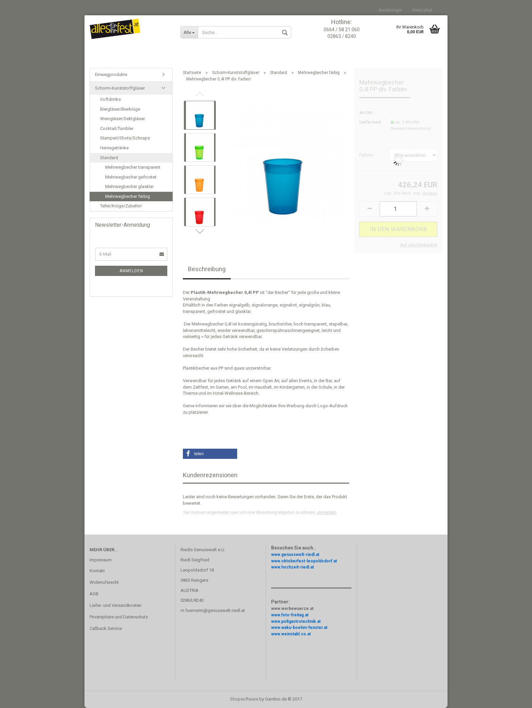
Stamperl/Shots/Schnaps (125, 138)
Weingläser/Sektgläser (122, 118)
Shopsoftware (244, 699)
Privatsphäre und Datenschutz (119, 616)
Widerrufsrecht (104, 582)
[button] (210, 454)
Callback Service (106, 628)
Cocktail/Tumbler (116, 128)
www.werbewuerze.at (292, 608)
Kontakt (97, 570)
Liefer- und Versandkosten (115, 605)
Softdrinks (110, 99)
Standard (109, 157)
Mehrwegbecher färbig (127, 196)
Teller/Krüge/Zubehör (121, 205)
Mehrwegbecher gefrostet (130, 177)
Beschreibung (207, 269)
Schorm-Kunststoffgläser (120, 88)
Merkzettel (422, 10)
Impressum (101, 559)
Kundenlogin (390, 10)
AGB (94, 593)
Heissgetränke (114, 147)
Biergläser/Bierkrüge (120, 109)
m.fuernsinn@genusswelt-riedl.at (212, 610)
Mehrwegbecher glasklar (129, 186)
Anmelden (326, 512)
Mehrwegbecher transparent (132, 167)
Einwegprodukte (111, 74)
